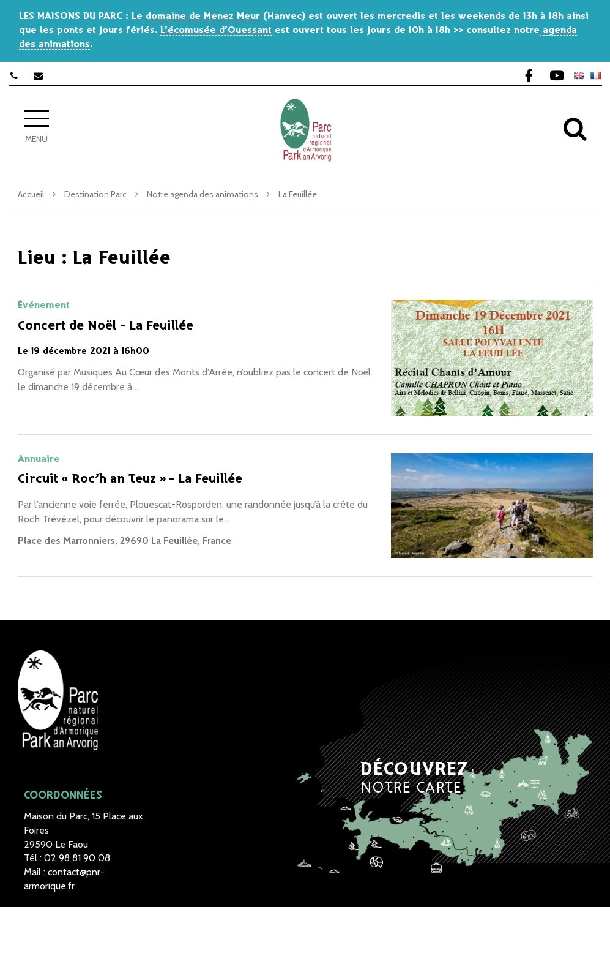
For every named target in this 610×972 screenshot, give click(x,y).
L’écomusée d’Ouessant (216, 30)
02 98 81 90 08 (77, 858)
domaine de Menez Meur (203, 16)
